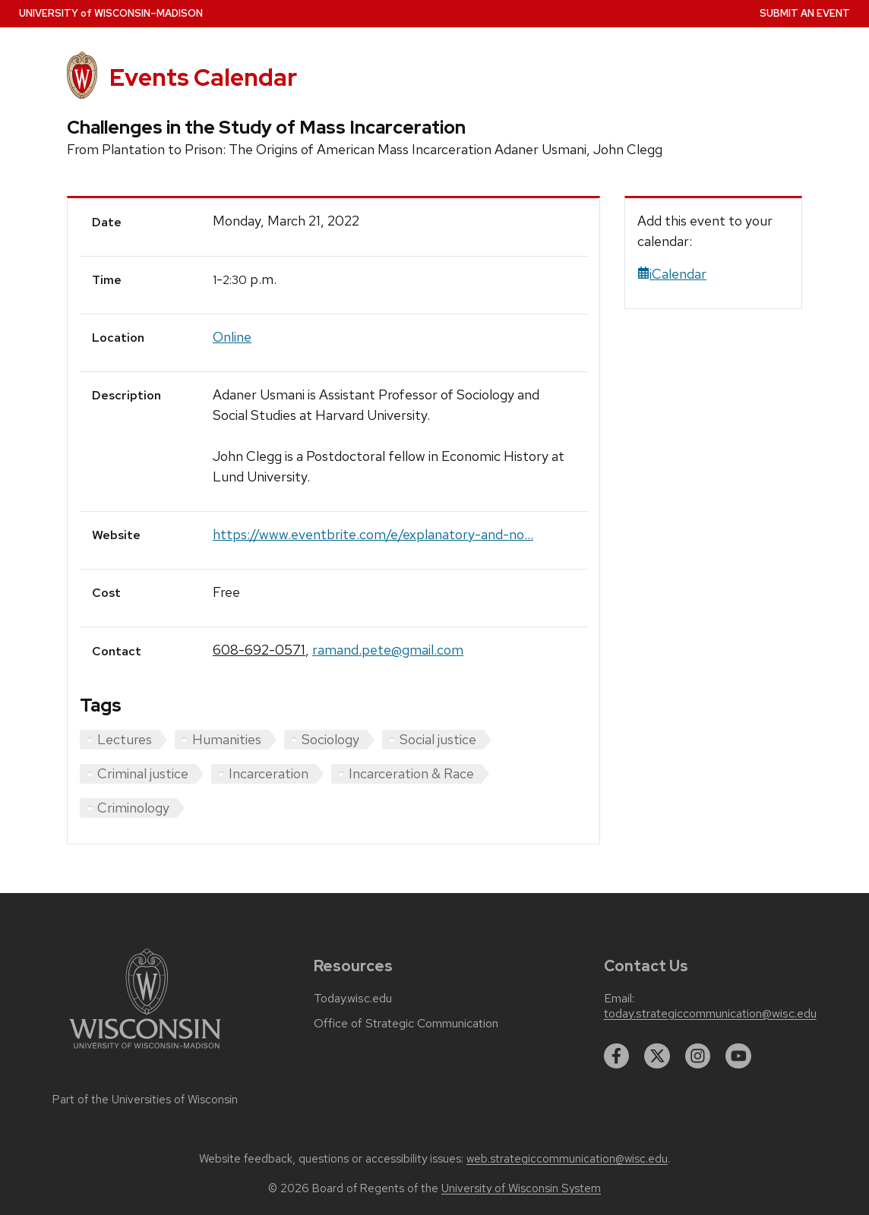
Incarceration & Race (411, 773)
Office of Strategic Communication (406, 1023)
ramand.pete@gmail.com (387, 649)
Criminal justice (142, 773)
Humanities (226, 739)
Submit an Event (805, 13)
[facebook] (617, 1056)
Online (232, 337)
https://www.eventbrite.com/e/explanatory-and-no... (373, 534)
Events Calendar (203, 77)
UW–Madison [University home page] (111, 13)
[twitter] (657, 1056)
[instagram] (698, 1056)
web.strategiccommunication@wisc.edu (567, 1158)
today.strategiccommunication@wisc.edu (710, 1013)
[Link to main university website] (145, 1051)
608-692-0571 (259, 649)
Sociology (330, 739)
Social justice (438, 739)
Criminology (133, 807)
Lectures (124, 739)
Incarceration (268, 773)
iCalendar (671, 273)
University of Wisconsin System (521, 1188)
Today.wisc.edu (353, 998)
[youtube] (738, 1056)
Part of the (145, 1099)
